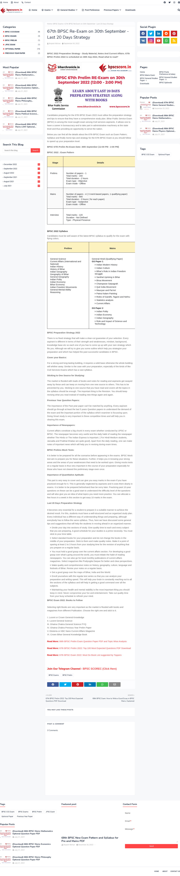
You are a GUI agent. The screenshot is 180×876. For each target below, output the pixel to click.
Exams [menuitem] (46, 10)
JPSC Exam (22, 45)
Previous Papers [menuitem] (111, 10)
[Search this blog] (17, 150)
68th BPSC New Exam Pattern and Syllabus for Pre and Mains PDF (89, 839)
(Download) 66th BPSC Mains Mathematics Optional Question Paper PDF (26, 73)
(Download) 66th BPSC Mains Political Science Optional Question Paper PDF (26, 112)
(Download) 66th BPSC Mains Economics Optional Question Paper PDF (27, 86)
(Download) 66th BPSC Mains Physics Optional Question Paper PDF (163, 129)
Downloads (144, 83)
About (15, 2)
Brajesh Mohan (55, 44)
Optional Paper (22, 49)
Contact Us (175, 871)
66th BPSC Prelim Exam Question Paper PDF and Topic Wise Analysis (93, 641)
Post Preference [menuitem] (91, 10)
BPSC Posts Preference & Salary (167, 73)
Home (4, 2)
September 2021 (22, 177)
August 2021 (22, 181)
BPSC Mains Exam (147, 75)
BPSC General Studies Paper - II (168, 78)
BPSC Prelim (22, 40)
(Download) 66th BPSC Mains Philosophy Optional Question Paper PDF (26, 99)
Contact (26, 2)
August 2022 (22, 173)
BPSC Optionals (165, 82)
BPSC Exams (22, 36)
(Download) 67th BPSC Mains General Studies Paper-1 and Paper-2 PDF (164, 103)
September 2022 (22, 169)
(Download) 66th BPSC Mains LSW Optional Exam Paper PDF (26, 125)
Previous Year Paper (22, 53)
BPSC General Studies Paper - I (149, 79)
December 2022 (22, 164)
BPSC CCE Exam (22, 32)
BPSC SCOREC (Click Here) (100, 668)
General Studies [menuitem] (66, 10)
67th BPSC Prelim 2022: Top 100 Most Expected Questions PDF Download (95, 648)
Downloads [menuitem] (130, 10)
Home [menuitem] (33, 10)
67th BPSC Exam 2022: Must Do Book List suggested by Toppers (90, 655)
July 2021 (22, 186)
